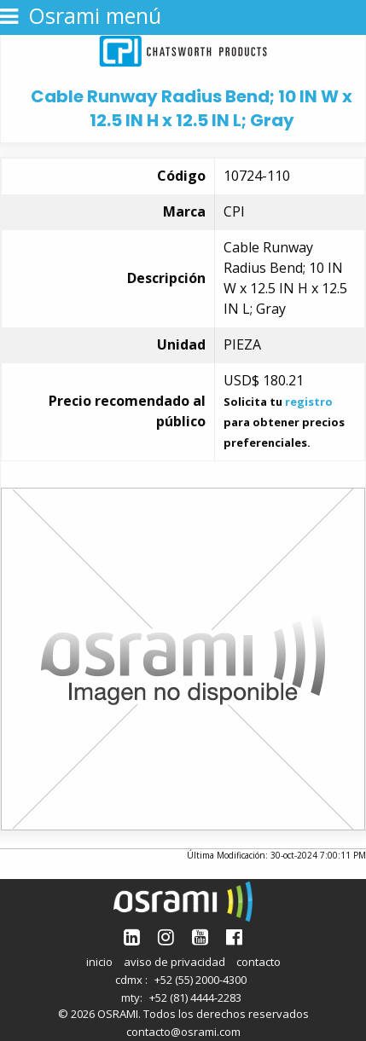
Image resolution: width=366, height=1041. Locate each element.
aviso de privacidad (174, 961)
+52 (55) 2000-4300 (200, 979)
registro (309, 401)
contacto (258, 961)
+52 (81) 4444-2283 (195, 997)
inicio (99, 961)
